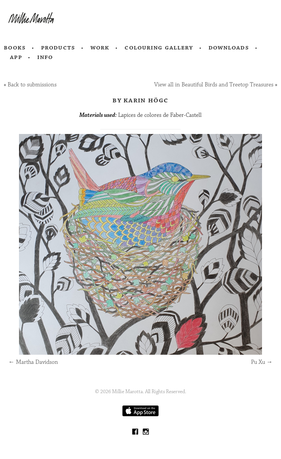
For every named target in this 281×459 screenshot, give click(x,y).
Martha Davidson (33, 362)
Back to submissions (32, 84)
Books (15, 47)
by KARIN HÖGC (140, 100)
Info (45, 57)
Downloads (228, 47)
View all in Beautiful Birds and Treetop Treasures (213, 84)
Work (100, 47)
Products (58, 47)
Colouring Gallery (159, 47)
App (16, 57)
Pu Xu (262, 362)
